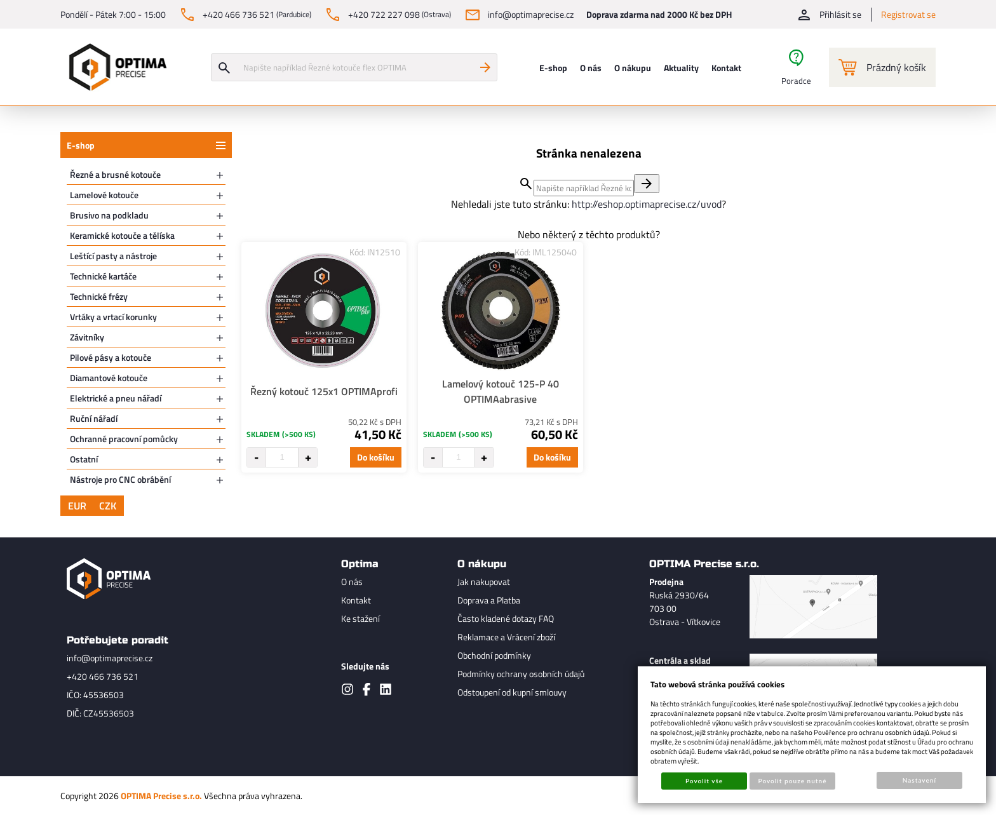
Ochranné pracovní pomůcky (124, 438)
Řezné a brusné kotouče (115, 174)
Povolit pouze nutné (792, 781)
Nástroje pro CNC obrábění (120, 479)
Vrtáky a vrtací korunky (113, 316)
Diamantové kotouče (108, 377)
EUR (77, 505)
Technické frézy (99, 296)
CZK (107, 505)
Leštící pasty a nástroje (113, 255)
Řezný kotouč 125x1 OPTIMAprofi (324, 391)
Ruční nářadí (94, 418)
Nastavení (919, 780)
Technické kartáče (103, 276)
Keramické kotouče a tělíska (122, 235)
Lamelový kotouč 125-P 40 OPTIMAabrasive (500, 391)
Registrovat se (908, 14)
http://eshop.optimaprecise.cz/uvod (647, 204)
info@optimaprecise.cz (109, 657)
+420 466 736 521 (102, 676)
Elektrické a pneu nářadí (115, 398)
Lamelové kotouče (104, 194)
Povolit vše (704, 781)
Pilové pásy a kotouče (110, 357)
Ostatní (84, 459)
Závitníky (87, 337)
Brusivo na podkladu (109, 215)
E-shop (81, 145)
